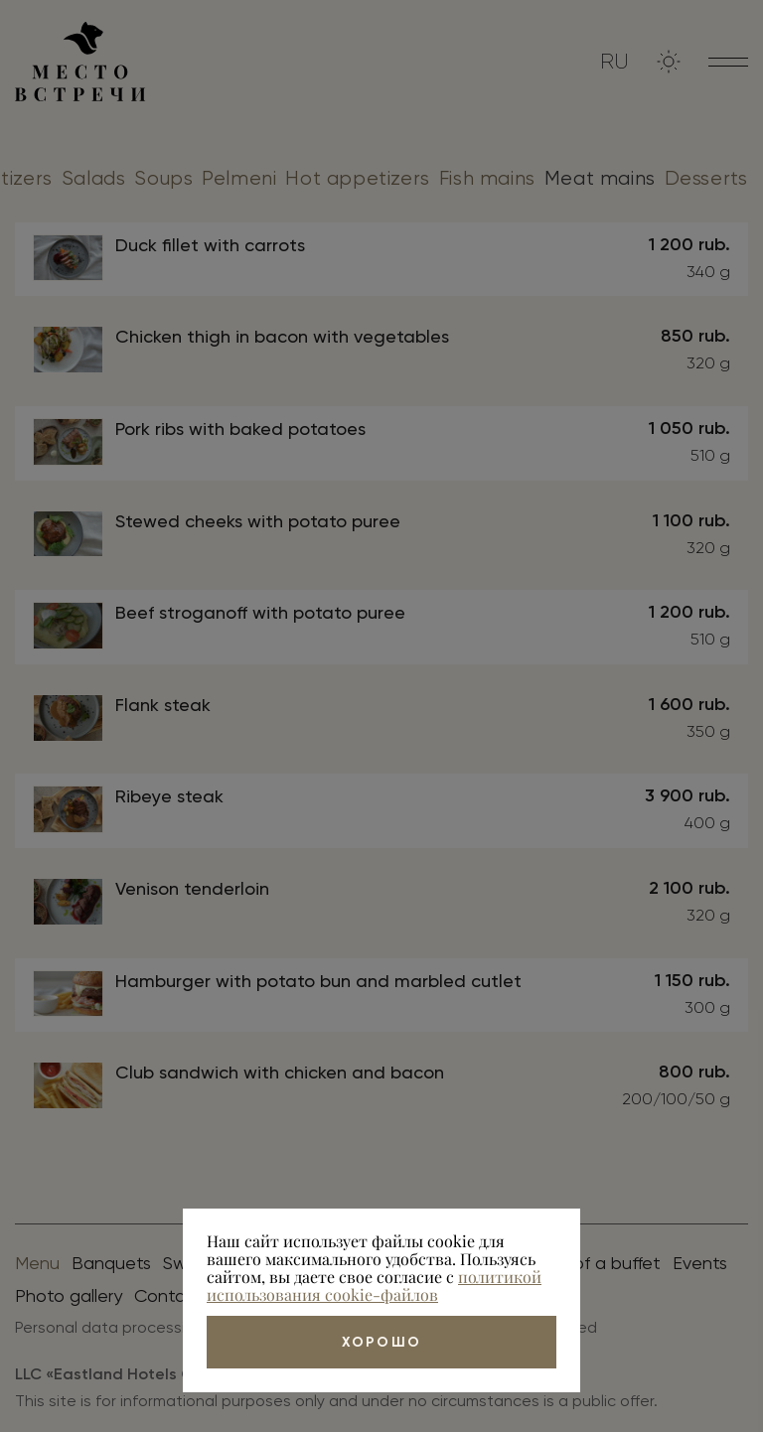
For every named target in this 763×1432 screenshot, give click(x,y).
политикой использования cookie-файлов (374, 1285)
